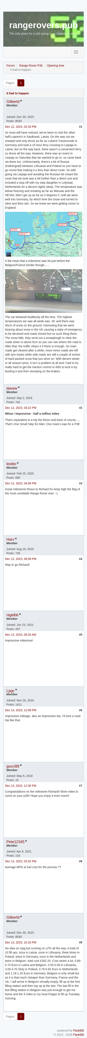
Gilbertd (13, 102)
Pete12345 (15, 842)
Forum (10, 65)
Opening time (55, 65)
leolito (11, 464)
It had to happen (17, 93)
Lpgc (10, 691)
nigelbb (12, 615)
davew (11, 388)
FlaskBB (78, 1030)
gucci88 (12, 766)
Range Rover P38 (30, 65)
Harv (10, 539)
